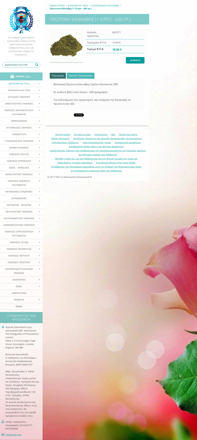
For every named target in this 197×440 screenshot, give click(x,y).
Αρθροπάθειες (19, 120)
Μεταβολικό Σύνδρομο (19, 191)
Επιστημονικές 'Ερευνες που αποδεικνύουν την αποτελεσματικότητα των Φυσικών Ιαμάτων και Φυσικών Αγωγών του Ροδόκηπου (98, 152)
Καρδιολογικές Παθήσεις (19, 174)
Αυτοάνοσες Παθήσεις (19, 127)
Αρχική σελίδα (57, 5)
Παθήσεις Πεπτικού (19, 255)
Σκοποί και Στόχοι (128, 134)
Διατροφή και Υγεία (19, 83)
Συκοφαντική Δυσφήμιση (128, 142)
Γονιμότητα (19, 134)
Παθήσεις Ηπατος (19, 154)
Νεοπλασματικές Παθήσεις (19, 218)
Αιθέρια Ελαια (19, 293)
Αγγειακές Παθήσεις (19, 96)
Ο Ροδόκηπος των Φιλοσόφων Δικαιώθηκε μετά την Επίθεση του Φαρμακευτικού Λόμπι (96, 166)
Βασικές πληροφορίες (80, 75)
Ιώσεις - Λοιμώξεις (19, 167)
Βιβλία (19, 306)
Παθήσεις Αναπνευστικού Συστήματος (19, 112)
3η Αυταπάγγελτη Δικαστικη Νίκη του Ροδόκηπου (96, 170)
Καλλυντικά (19, 279)
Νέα (113, 134)
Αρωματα (19, 299)
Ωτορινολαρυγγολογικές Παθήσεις (19, 271)
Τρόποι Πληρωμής (60, 138)
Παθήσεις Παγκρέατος (19, 249)
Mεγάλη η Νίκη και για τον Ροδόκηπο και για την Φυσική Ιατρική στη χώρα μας (96, 158)
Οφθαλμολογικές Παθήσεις (19, 224)
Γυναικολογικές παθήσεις (19, 140)
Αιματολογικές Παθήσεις (19, 103)
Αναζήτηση (37, 65)
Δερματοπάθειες (19, 147)
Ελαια (19, 286)
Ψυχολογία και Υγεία (19, 90)
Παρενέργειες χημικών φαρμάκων (74, 162)
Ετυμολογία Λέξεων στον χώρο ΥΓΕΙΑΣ (115, 162)
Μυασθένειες (18, 198)
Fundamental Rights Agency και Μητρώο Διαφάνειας (96, 146)
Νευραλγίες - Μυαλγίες (19, 204)
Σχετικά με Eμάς (82, 134)
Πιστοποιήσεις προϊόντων (65, 142)
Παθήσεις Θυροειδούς (19, 160)
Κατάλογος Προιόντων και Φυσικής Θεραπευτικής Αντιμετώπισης (107, 138)
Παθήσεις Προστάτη (19, 262)
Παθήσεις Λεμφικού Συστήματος (19, 182)
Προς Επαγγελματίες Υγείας (97, 142)
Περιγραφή (58, 75)
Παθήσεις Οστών (19, 242)
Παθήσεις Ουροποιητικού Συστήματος (19, 233)
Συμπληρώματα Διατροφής (105, 5)
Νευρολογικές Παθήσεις (19, 211)
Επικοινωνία (100, 134)
